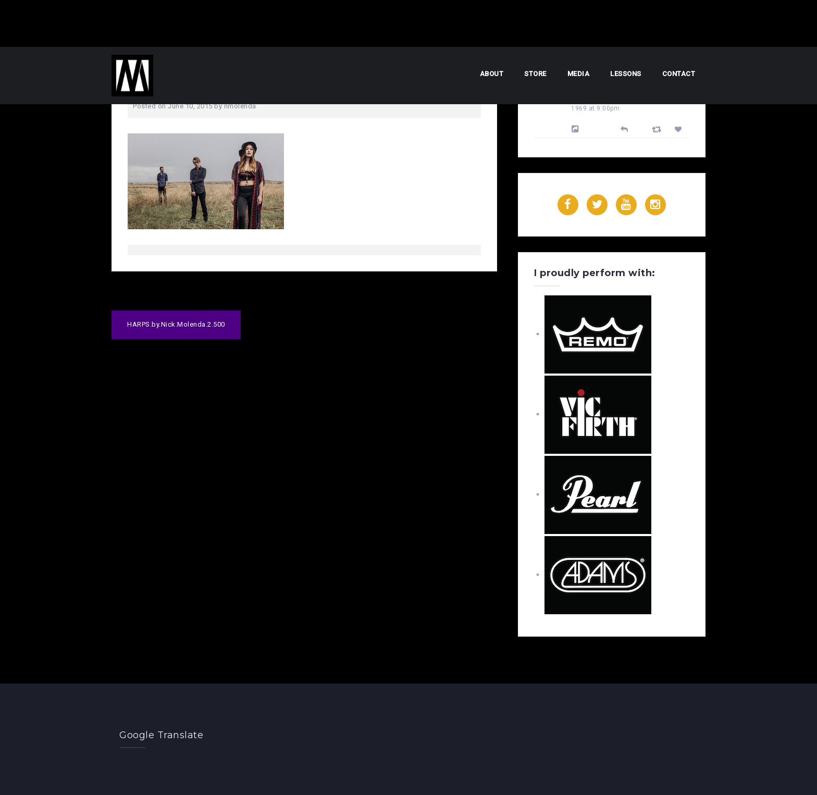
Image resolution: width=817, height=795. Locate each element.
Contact (679, 74)
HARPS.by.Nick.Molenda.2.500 (176, 324)
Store (535, 74)
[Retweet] (658, 129)
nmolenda (240, 106)
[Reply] (624, 128)
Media (578, 74)
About (492, 74)
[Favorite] (680, 129)
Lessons (625, 74)
